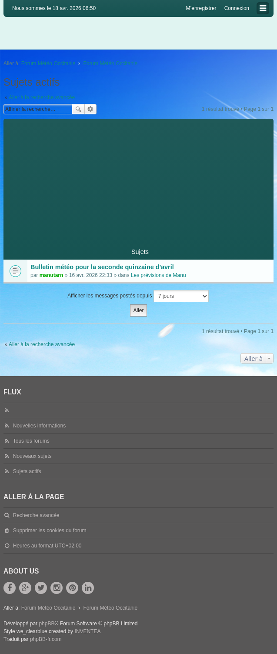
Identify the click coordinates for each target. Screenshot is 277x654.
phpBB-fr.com (46, 639)
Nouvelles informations (39, 426)
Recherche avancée (91, 109)
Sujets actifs (27, 471)
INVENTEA (87, 631)
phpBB (46, 624)
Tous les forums (31, 441)
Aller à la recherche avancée (42, 97)
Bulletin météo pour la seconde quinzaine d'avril (102, 267)
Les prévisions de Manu (158, 275)
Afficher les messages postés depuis (138, 296)
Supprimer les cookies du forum (50, 530)
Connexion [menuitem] (236, 8)
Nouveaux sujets (32, 456)
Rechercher (78, 109)
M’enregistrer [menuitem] (201, 8)
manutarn (51, 275)
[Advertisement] (138, 179)
